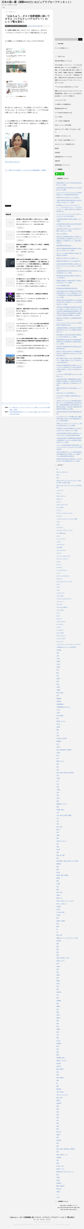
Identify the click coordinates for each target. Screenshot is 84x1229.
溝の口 (58, 983)
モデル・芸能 (59, 632)
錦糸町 (58, 1134)
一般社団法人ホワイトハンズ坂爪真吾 (66, 647)
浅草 (57, 963)
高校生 (58, 1180)
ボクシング (59, 618)
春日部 (58, 895)
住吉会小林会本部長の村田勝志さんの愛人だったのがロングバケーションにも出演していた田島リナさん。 (69, 266)
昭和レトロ (59, 898)
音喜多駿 (58, 1157)
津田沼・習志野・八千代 (62, 957)
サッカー (58, 553)
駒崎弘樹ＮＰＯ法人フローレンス (65, 1171)
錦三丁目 (58, 1131)
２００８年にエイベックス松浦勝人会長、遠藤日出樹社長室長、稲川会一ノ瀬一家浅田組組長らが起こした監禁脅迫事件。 (69, 418)
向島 (57, 755)
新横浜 (58, 878)
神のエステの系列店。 (62, 233)
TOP (4, 7)
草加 (57, 1074)
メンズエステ (59, 630)
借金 (57, 695)
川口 (57, 821)
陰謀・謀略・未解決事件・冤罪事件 (65, 1148)
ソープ (58, 573)
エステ (58, 521)
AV (57, 469)
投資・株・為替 (60, 855)
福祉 (57, 1026)
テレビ (58, 584)
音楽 (57, 1160)
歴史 (57, 952)
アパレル (58, 510)
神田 (57, 1020)
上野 (57, 655)
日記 (57, 886)
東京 (57, 918)
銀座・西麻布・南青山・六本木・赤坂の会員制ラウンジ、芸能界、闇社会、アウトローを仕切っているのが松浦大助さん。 (69, 360)
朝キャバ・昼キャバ (61, 903)
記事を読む (20, 227)
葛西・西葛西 (59, 1077)
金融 (57, 1126)
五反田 (58, 678)
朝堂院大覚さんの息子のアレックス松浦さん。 (68, 197)
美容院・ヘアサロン (61, 1060)
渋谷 (57, 977)
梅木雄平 (58, 940)
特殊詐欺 (58, 992)
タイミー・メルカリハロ (62, 575)
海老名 (58, 975)
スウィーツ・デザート (62, 558)
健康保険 (58, 698)
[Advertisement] (17, 190)
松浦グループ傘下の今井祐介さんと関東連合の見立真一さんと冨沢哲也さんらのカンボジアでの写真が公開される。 (69, 353)
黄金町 (58, 1191)
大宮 (57, 781)
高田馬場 (58, 1183)
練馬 (57, 1054)
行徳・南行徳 (59, 1091)
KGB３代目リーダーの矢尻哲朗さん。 (66, 393)
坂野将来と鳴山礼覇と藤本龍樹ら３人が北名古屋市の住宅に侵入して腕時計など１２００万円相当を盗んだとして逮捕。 (69, 302)
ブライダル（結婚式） (62, 607)
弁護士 (58, 835)
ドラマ (58, 587)
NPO (57, 477)
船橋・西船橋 (59, 1069)
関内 (57, 1143)
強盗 (57, 838)
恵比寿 (58, 849)
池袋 (57, 955)
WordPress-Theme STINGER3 (42, 1222)
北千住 (58, 724)
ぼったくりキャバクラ (62, 504)
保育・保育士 (59, 692)
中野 (57, 670)
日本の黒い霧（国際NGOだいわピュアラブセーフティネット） (37, 2)
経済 (57, 1049)
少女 (36, 26)
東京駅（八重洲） (61, 920)
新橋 (57, 881)
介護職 (58, 689)
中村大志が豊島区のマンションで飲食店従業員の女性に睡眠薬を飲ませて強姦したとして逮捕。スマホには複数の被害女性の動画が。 (69, 454)
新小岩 (58, 872)
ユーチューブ (59, 641)
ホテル (58, 615)
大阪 (57, 792)
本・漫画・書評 (60, 912)
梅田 (57, 943)
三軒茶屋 (58, 650)
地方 (57, 766)
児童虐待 (58, 701)
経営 (57, 1046)
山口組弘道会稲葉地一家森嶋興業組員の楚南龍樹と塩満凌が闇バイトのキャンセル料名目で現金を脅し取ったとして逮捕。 (69, 440)
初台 (57, 718)
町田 (57, 997)
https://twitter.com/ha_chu (12, 162)
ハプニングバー (60, 593)
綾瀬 (57, 1052)
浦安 (57, 972)
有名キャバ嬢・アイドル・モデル (65, 900)
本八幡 (58, 915)
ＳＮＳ (58, 1197)
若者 (42, 26)
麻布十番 (58, 1188)
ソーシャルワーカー (61, 570)
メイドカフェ (59, 624)
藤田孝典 (58, 1089)
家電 (57, 806)
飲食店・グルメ (60, 1168)
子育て (58, 798)
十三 (57, 732)
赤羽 (57, 1114)
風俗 (57, 1163)
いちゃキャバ (59, 490)
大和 (57, 775)
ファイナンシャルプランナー (63, 598)
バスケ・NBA (59, 595)
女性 (34, 26)
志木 (57, 843)
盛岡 (57, 1003)
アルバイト (59, 516)
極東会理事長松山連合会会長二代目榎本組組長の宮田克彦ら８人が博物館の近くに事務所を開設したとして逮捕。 (69, 341)
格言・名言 (59, 935)
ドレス (58, 590)
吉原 (57, 744)
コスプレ (58, 541)
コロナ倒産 (59, 547)
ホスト (58, 613)
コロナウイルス (60, 544)
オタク (58, 524)
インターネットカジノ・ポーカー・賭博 (66, 518)
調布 (57, 1106)
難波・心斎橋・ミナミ (62, 1154)
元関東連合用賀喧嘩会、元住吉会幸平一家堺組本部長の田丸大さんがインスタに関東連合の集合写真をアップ (69, 330)
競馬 (57, 1037)
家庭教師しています (61, 804)
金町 (57, 1123)
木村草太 (58, 906)
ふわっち (58, 501)
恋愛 (57, 846)
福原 (57, 1023)
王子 (57, 995)
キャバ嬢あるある (61, 533)
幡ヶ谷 (58, 829)
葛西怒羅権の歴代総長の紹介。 (64, 245)
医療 (57, 729)
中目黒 (58, 667)
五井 (57, 675)
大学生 (58, 778)
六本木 (58, 712)
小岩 (57, 812)
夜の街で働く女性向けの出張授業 (65, 772)
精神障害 (58, 1043)
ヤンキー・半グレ (61, 638)
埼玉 (57, 769)
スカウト (58, 561)
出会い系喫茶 (59, 715)
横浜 (57, 946)
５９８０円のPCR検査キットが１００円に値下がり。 (32, 232)
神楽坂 (58, 1017)
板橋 (57, 926)
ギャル (58, 536)
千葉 (57, 735)
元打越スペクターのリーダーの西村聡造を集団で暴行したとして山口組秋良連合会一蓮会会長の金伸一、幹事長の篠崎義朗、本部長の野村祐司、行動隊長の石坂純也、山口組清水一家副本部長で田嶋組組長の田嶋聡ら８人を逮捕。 (69, 404)
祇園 (57, 1012)
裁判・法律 (59, 1097)
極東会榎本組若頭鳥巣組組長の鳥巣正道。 (67, 288)
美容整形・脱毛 (60, 1057)
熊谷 (57, 989)
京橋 (57, 681)
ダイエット (59, 578)
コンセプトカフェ (61, 550)
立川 (57, 1034)
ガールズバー (59, 527)
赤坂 (57, 1111)
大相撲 (58, 789)
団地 (57, 764)
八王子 (58, 709)
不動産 (58, 661)
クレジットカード (61, 538)
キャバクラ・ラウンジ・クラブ (64, 530)
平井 (57, 832)
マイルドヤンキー (61, 621)
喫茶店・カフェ (60, 761)
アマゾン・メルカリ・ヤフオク (64, 513)
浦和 (57, 969)
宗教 (57, 801)
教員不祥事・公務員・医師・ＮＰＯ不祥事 (67, 861)
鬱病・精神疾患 (60, 1186)
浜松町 (58, 966)
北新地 (58, 727)
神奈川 (58, 1015)
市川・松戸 (59, 826)
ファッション (59, 601)
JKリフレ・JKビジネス (62, 472)
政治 (57, 858)
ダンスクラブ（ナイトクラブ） (64, 581)
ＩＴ (57, 1194)
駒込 (57, 1174)
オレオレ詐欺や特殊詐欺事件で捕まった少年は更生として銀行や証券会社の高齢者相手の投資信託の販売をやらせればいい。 (32, 341)
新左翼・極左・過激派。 (62, 875)
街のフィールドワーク (62, 1094)
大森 (57, 786)
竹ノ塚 (58, 1040)
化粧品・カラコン (61, 721)
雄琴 (57, 1151)
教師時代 (58, 863)
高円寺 (58, 1177)
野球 (57, 1117)
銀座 (57, 1129)
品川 (57, 758)
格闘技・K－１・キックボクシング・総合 (67, 938)
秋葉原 (58, 1029)
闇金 (57, 1146)
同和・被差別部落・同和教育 (63, 749)
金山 (57, 1120)
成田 (57, 852)
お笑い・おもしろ (61, 496)
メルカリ (58, 627)
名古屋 (58, 752)
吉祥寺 (58, 747)
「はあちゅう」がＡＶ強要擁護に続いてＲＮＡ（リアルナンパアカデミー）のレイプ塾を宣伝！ (42, 1217)
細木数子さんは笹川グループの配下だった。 (67, 258)
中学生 (58, 664)
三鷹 (57, 652)
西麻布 (58, 1100)
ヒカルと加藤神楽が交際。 (63, 285)
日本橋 (58, 883)
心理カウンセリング (61, 841)
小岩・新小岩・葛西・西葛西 (63, 815)
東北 (57, 923)
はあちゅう (30, 26)
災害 (57, 986)
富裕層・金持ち (60, 809)
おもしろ (58, 493)
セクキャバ (59, 567)
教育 (57, 866)
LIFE (57, 474)
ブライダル (59, 604)
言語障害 (58, 1103)
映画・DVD (59, 892)
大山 (57, 784)
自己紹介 (58, 1063)
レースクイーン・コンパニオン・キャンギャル (68, 644)
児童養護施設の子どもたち (63, 707)
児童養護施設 (59, 704)
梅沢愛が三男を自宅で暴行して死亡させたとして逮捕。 (32, 219)
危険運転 (58, 741)
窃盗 (57, 1032)
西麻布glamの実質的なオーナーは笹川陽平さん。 (69, 261)
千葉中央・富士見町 (61, 738)
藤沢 (57, 1086)
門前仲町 (58, 1140)
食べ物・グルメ (60, 1166)
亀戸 (57, 672)
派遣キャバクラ (60, 960)
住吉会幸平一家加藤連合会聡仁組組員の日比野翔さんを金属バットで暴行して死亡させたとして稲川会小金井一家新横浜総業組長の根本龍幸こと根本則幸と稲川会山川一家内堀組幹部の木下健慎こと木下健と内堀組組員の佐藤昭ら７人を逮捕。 (69, 311)
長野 (57, 1137)
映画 (57, 889)
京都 (57, 684)
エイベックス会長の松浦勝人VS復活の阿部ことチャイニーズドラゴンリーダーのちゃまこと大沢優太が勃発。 (69, 447)
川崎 (57, 823)
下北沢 (58, 658)
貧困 (57, 1109)
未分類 (58, 909)
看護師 (58, 1006)
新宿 (57, 869)
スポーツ (58, 564)
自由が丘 (58, 1066)
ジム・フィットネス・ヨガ (63, 556)
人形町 (58, 687)
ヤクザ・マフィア (61, 635)
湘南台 (58, 980)
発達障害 (58, 1000)
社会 (39, 26)
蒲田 (57, 1080)
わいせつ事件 (59, 507)
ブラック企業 (59, 610)
